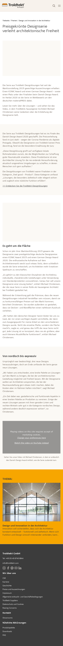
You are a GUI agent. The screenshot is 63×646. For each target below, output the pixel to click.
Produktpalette (9, 627)
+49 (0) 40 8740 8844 (14, 558)
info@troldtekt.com (11, 563)
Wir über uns (9, 573)
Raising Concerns (10, 608)
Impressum (7, 593)
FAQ (4, 635)
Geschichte (7, 585)
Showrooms (8, 617)
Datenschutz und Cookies (13, 604)
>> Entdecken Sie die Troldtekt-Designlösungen (25, 185)
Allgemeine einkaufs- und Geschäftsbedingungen (23, 596)
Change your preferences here (31, 437)
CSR (4, 578)
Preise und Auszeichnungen (14, 589)
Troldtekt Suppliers (10, 600)
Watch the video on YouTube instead (31, 442)
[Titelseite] (13, 5)
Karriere (6, 582)
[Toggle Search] (53, 5)
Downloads (7, 631)
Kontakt (7, 612)
